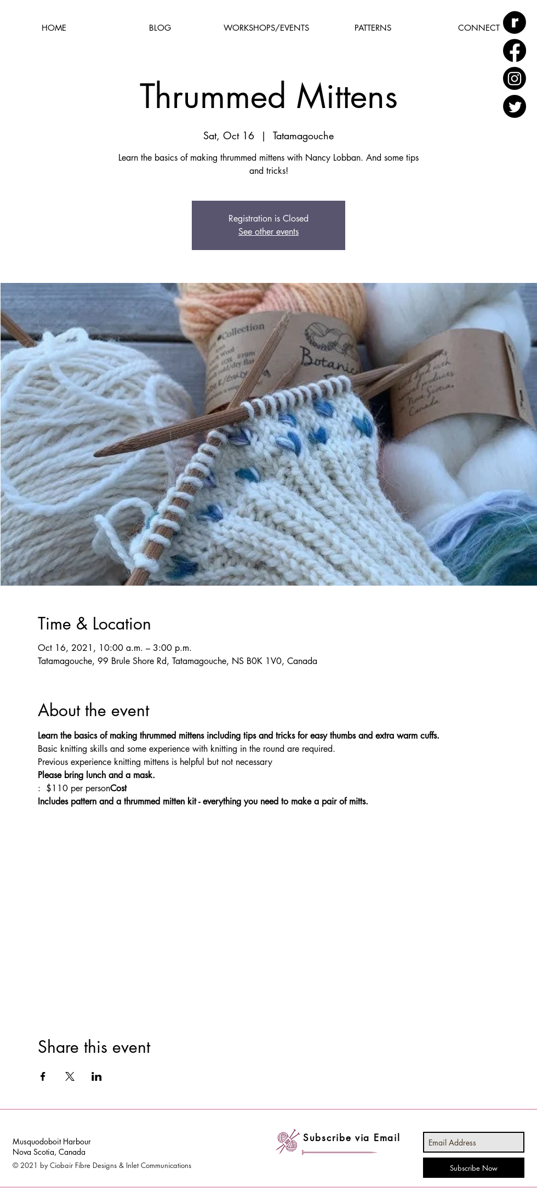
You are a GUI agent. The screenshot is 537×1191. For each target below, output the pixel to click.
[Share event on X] (70, 1076)
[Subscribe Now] (473, 1168)
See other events (268, 231)
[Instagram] (514, 78)
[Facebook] (514, 50)
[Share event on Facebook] (43, 1076)
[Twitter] (514, 106)
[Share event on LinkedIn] (97, 1076)
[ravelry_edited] (514, 22)
